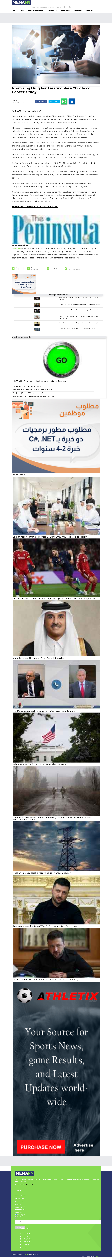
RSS (23, 1244)
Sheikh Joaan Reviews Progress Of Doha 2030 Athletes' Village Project (50, 536)
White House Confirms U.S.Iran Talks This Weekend (40, 762)
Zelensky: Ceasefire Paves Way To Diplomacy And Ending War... (79, 323)
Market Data (52, 11)
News (22, 11)
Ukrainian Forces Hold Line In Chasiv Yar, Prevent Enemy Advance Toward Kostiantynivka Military (52, 817)
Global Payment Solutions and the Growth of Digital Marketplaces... (32, 389)
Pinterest (25, 1239)
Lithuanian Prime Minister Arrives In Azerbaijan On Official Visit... (79, 310)
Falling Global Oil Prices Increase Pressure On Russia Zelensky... (79, 304)
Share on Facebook (41, 101)
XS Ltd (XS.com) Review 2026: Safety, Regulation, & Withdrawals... (31, 393)
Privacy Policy (19, 1196)
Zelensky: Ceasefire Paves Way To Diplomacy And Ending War (45, 924)
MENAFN (17, 111)
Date (15, 100)
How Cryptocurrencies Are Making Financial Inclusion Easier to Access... (33, 396)
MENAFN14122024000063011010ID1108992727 (35, 207)
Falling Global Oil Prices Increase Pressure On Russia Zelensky (45, 977)
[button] (64, 7)
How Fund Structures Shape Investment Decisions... (27, 386)
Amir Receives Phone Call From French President (39, 657)
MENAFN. (25, 1251)
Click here (29, 1182)
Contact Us (19, 1198)
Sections (88, 11)
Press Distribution (35, 11)
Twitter (24, 1233)
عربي (59, 7)
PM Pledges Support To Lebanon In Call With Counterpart (43, 709)
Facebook (25, 1230)
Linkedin (24, 1241)
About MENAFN (20, 1204)
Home (14, 11)
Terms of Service (20, 1193)
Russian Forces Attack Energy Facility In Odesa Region (42, 871)
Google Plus (26, 1236)
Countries (76, 11)
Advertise (18, 1201)
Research (65, 11)
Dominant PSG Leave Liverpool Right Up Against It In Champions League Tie (54, 598)
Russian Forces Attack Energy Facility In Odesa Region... (77, 328)
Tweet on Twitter (54, 101)
